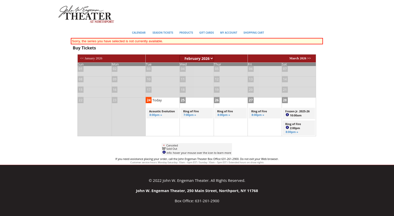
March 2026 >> (300, 58)
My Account (228, 32)
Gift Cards (206, 32)
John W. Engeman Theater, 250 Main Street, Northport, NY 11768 (197, 190)
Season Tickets (163, 32)
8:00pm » (156, 115)
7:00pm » (189, 115)
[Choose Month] (197, 58)
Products (186, 32)
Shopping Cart (253, 32)
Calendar (139, 32)
